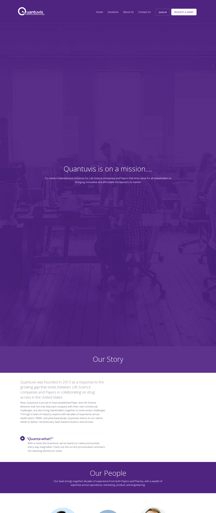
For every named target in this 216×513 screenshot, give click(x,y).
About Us (128, 12)
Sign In (163, 12)
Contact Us (144, 12)
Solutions (113, 12)
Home (99, 12)
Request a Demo (184, 12)
